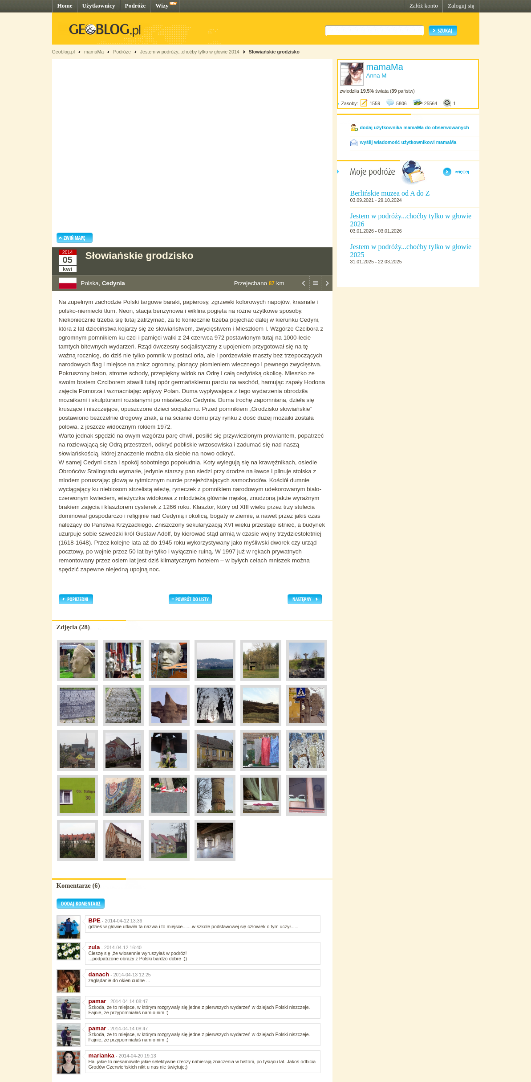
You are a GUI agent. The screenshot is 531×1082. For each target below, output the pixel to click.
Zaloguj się (461, 5)
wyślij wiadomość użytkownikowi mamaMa (408, 142)
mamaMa (94, 51)
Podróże (135, 5)
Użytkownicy (98, 5)
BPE (95, 920)
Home (65, 5)
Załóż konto (423, 5)
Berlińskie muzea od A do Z (390, 193)
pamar (97, 1001)
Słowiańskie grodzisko (274, 51)
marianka (102, 1055)
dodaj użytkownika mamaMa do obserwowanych (414, 127)
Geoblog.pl (63, 51)
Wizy (161, 5)
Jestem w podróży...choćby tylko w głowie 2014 (189, 51)
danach (99, 974)
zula (94, 947)
